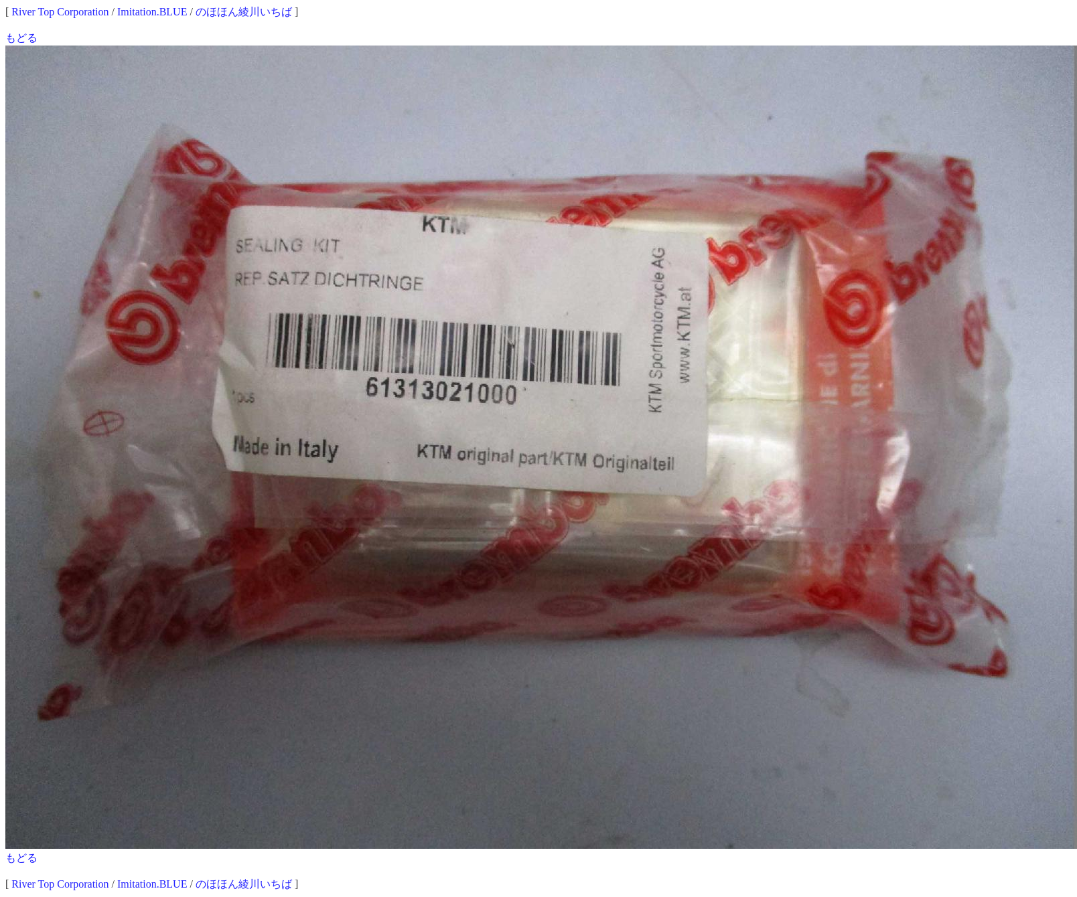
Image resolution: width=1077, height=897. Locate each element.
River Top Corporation (60, 11)
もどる (21, 38)
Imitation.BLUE (152, 11)
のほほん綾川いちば (244, 11)
